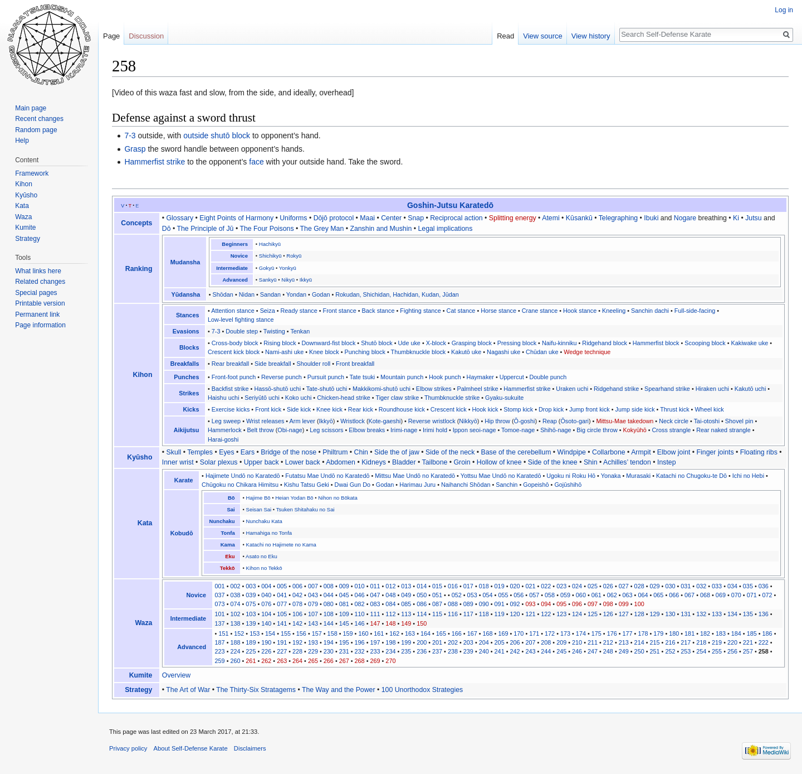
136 (764, 614)
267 (344, 660)
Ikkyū (306, 280)
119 (500, 614)
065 (658, 595)
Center (391, 218)
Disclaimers (250, 748)
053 (472, 595)
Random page (36, 130)
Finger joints (715, 452)
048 (390, 595)
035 (748, 586)
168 (488, 633)
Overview (176, 675)
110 (360, 614)
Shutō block (377, 343)
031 (686, 586)
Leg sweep (226, 421)
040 (266, 595)
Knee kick (329, 409)
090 (484, 604)
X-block (436, 343)
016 (453, 586)
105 (282, 614)
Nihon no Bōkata (337, 498)
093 (530, 604)
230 (329, 651)
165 (441, 633)
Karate (183, 480)
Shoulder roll (313, 363)
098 (608, 604)
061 (596, 595)
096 (577, 604)
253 (686, 651)
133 (717, 614)
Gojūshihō (567, 484)
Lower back (302, 462)
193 (313, 642)
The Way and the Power (338, 690)
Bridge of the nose (288, 452)
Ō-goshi (524, 421)
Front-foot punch (234, 377)
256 (732, 651)
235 (406, 651)
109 (344, 614)
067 (689, 595)
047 (375, 595)
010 (360, 586)
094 (546, 604)
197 (375, 642)
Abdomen (340, 462)
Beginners (235, 244)
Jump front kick (589, 409)
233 (375, 651)
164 (425, 633)
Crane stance (540, 310)
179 (658, 633)
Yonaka (611, 475)
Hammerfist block (656, 343)
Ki (736, 218)
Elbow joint (674, 452)
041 (282, 595)
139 (251, 623)
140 (266, 623)
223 (220, 651)
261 (251, 660)
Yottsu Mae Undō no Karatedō (501, 475)
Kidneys (373, 462)
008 (329, 586)
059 (565, 595)
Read (505, 36)
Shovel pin (739, 421)
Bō (231, 498)
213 (624, 642)
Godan (321, 294)
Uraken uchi (572, 388)
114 (422, 614)
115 (437, 614)
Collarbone (608, 452)
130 (670, 614)
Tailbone (435, 462)
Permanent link (37, 314)
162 (394, 633)
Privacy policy (128, 748)
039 (251, 595)
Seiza (267, 310)
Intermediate (232, 268)
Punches (186, 377)
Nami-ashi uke (284, 352)
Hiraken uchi (712, 388)
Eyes (226, 452)
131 (686, 614)
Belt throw (260, 430)
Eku (229, 556)
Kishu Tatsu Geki (306, 484)
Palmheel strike (477, 388)
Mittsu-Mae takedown (624, 421)
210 (577, 642)
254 (701, 651)
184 (736, 633)
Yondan (296, 294)
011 (375, 586)
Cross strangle (671, 430)
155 (286, 633)
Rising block (279, 343)
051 (437, 595)
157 (317, 633)
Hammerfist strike (154, 161)
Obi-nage (289, 430)
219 (717, 642)
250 (639, 651)
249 (624, 651)
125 (593, 614)
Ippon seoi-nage (474, 430)
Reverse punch (281, 377)
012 (390, 586)
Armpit (641, 452)
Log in (784, 10)
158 (332, 633)
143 (313, 623)
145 (344, 623)
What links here (38, 271)
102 (235, 614)
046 (360, 595)
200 (422, 642)
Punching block (364, 352)
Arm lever (302, 421)
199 (406, 642)
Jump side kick (635, 409)
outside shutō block (216, 135)
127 (624, 614)
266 (329, 660)
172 (550, 633)
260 (235, 660)
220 (732, 642)
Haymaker (480, 377)
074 (235, 604)
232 (360, 651)
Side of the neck (450, 452)
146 (360, 623)
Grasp (134, 148)
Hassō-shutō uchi (277, 388)
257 (748, 651)
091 (500, 604)
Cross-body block (235, 343)
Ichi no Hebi (748, 475)
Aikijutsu (186, 430)
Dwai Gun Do (352, 484)
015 (437, 586)
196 (360, 642)
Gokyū (267, 268)
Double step (242, 331)
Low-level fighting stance (241, 319)
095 (561, 604)
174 (581, 633)
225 (251, 651)
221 (748, 642)
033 (717, 586)
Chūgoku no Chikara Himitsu (240, 484)
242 (515, 651)
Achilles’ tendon (627, 462)
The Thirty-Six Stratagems (256, 690)
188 (235, 642)
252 (670, 651)
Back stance (378, 310)
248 (608, 651)
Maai (367, 218)
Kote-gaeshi (385, 421)
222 (764, 642)
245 (561, 651)
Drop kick (551, 409)
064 (643, 595)
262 (266, 660)
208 (546, 642)
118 (484, 614)
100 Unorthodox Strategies (422, 690)
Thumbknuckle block (418, 352)
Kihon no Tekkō (264, 568)
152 (239, 633)
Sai (230, 509)
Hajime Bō (258, 498)
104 (266, 614)
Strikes (189, 393)
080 (329, 604)
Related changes (40, 282)
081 (344, 604)
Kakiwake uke (750, 343)
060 (581, 595)
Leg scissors (326, 430)
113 (406, 614)
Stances (187, 315)
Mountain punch (401, 377)
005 (282, 586)
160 (363, 633)
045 (344, 595)
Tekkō (227, 568)
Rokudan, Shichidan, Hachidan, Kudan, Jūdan (397, 294)
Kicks (191, 409)
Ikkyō (326, 421)
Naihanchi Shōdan (466, 484)
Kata (145, 523)
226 (266, 651)
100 (639, 604)
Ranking (139, 269)
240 (484, 651)
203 (468, 642)
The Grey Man (322, 229)
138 (235, 623)
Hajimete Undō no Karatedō (243, 475)
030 (670, 586)
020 (515, 586)
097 (593, 604)
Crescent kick (449, 409)
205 (500, 642)
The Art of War (188, 690)
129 (655, 614)
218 (701, 642)
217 (686, 642)
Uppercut (512, 377)
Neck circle (673, 421)
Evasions (186, 331)
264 (297, 660)
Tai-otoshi (707, 421)
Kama (228, 544)
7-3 (129, 135)
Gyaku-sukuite (504, 397)
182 (705, 633)
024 (577, 586)
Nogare (685, 218)
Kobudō (181, 533)
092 (515, 604)
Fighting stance (420, 310)
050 (422, 595)
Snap (416, 218)
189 (251, 642)
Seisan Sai (259, 509)
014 (422, 586)
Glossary (180, 218)
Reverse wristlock (432, 421)
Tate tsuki (362, 377)
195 (344, 642)
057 (534, 595)
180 (674, 633)
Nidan (247, 294)
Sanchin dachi (650, 310)
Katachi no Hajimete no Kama (281, 544)
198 (390, 642)
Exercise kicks (231, 409)
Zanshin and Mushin (381, 229)
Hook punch (445, 377)
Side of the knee (553, 462)
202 (453, 642)
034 (732, 586)
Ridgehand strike (616, 388)
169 (503, 633)
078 (297, 604)
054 (488, 595)
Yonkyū (287, 268)
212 (608, 642)
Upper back (261, 462)
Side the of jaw (396, 452)
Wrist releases (265, 421)
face (256, 161)
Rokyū (293, 256)
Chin (361, 452)
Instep (666, 462)
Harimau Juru (417, 484)
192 (297, 642)
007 (313, 586)
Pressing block (516, 343)
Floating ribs (758, 452)
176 (612, 633)
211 (593, 642)
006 (297, 586)
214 (639, 642)
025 (593, 586)
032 (701, 586)
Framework (31, 173)
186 (767, 633)
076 (266, 604)
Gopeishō (536, 484)
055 (503, 595)
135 (748, 614)
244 (546, 651)
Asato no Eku (261, 556)
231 (344, 651)
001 (220, 586)
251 (655, 651)
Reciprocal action (456, 218)
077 (282, 604)
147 (375, 623)
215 (655, 642)
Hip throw (497, 421)
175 (596, 633)
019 (500, 586)
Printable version (40, 303)
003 (251, 586)
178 (643, 633)
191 (282, 642)
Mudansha (185, 262)
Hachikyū (270, 244)
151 (223, 633)
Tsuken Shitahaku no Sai (305, 509)
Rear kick (360, 409)
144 (329, 623)
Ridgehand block (604, 343)
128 (639, 614)
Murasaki (638, 475)
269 (375, 660)
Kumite (141, 675)
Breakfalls (184, 363)
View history (590, 36)
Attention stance (233, 310)
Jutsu (753, 218)
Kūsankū (579, 218)
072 (767, 595)
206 (515, 642)
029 (655, 586)
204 (484, 642)
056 (519, 595)
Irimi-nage (403, 430)
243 (530, 651)
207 (530, 642)
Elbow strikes (434, 388)
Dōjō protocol (334, 218)
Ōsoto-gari (574, 421)
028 (639, 586)
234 (390, 651)
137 (220, 623)
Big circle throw (596, 430)
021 (530, 586)
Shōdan (223, 294)
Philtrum (335, 452)
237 (437, 651)
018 (484, 586)
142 (297, 623)
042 (297, 595)
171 (534, 633)
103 (251, 614)
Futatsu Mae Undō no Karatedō (327, 475)
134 (732, 614)
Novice (239, 256)
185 (752, 633)
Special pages (36, 293)
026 (608, 586)
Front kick (268, 409)
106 (297, 614)
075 (251, 604)
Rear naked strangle (723, 430)
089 (468, 604)
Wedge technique (587, 352)
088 (453, 604)
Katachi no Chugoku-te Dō (691, 475)
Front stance (339, 310)
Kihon (143, 375)
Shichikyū (270, 256)
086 (422, 604)
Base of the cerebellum (516, 452)
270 (390, 660)
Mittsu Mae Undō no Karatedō (415, 475)
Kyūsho (139, 457)
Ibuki (651, 218)
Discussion (146, 36)
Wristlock (352, 421)
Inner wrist (178, 462)
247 (593, 651)
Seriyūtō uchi (262, 397)
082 (360, 604)
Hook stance (579, 310)
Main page (30, 108)
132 (701, 614)
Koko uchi (298, 397)
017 (468, 586)
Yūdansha (185, 294)
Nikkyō (468, 421)
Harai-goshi (223, 439)
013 (406, 586)
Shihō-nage (555, 430)
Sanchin (506, 484)
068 (705, 595)
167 (472, 633)
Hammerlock (225, 430)
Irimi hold (435, 430)
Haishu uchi (223, 397)
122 (546, 614)
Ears (248, 452)
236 (422, 651)
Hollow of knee (499, 462)
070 (736, 595)
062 (612, 595)
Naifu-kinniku (559, 343)
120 (515, 614)
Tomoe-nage (518, 430)
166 (457, 633)
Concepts (136, 223)
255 (717, 651)
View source (543, 36)
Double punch (547, 377)
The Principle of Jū (205, 229)
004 (266, 586)
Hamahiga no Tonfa (269, 533)
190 (266, 642)
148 (390, 623)
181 (689, 633)
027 (624, 586)
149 (406, 623)
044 (329, 595)
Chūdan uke (542, 352)
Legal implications (445, 229)
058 (550, 595)
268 (360, 660)
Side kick (299, 409)
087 (437, 604)
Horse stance (498, 310)
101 (220, 614)
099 (624, 604)
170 (519, 633)
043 (313, 595)
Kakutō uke (466, 352)
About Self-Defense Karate (191, 748)
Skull (174, 452)
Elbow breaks (367, 430)
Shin (591, 462)
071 (752, 595)
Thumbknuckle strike (452, 397)
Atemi (550, 218)
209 (561, 642)
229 (313, 651)
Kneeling (613, 310)
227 (282, 651)
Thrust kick (674, 409)
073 (220, 604)
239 (468, 651)
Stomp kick (518, 409)
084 (390, 604)
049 (406, 595)
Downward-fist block (328, 343)
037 (220, 595)
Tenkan (300, 331)
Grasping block (472, 343)
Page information (40, 325)
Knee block (324, 352)
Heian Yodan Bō (294, 498)
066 (674, 595)
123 (561, 614)
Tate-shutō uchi (326, 388)
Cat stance (461, 310)
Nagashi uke (503, 352)
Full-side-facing (694, 310)
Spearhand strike (667, 388)
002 (235, 586)
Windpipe (572, 452)
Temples (200, 452)
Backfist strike (230, 388)
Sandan (270, 294)
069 (721, 595)
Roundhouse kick (402, 409)
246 (577, 651)
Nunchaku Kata (264, 521)
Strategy (138, 690)
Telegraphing (618, 218)
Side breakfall (273, 363)
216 (670, 642)
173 (565, 633)
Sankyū (268, 280)
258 (764, 651)
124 (577, 614)
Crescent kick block (234, 352)
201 (437, 642)
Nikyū (288, 280)
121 (530, 614)
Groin (462, 462)
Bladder (403, 462)
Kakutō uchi (750, 388)
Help (22, 140)
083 (375, 604)
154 (270, 633)
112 (390, 614)
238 (453, 651)
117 (468, 614)
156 (301, 633)
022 (546, 586)
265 (313, 660)
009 (344, 586)
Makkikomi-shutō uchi (381, 388)
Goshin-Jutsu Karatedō (450, 205)
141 (282, 623)
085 (406, 604)
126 (608, 614)
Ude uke (409, 343)
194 (329, 642)
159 (348, 633)
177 (628, 633)
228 (297, 651)
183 (721, 633)
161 (379, 633)
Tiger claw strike (397, 397)
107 (313, 614)
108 (329, 614)
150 (422, 623)
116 (453, 614)
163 (410, 633)
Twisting (274, 331)
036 (764, 586)
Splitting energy (512, 218)
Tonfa (227, 533)
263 (282, 660)
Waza (143, 623)
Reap (549, 421)
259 (220, 660)
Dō (166, 229)
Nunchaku (222, 521)
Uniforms (293, 218)
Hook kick (485, 409)
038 (235, 595)
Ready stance (299, 310)
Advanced (235, 280)
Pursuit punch (325, 377)
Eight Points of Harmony (236, 218)
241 (500, 651)
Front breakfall (355, 363)
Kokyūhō (635, 430)
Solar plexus (219, 462)
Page (111, 36)
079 (313, 604)
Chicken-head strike (343, 397)
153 (255, 633)
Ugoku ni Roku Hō (570, 475)
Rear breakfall (230, 363)
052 (457, 595)
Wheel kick (709, 409)
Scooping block (704, 343)
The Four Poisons (266, 229)
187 (220, 642)
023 (561, 586)
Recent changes (39, 119)
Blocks (189, 347)
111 (375, 614)
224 (235, 651)
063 (628, 595)
